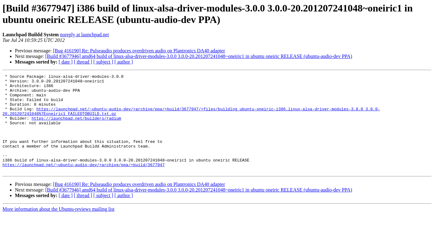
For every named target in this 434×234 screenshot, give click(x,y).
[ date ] (66, 61)
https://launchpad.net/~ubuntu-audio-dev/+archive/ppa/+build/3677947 (83, 183)
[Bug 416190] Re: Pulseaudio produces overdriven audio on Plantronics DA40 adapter (139, 50)
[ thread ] (83, 61)
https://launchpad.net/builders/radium (76, 127)
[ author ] (123, 61)
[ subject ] (103, 61)
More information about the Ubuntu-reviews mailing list (58, 228)
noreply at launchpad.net (84, 34)
